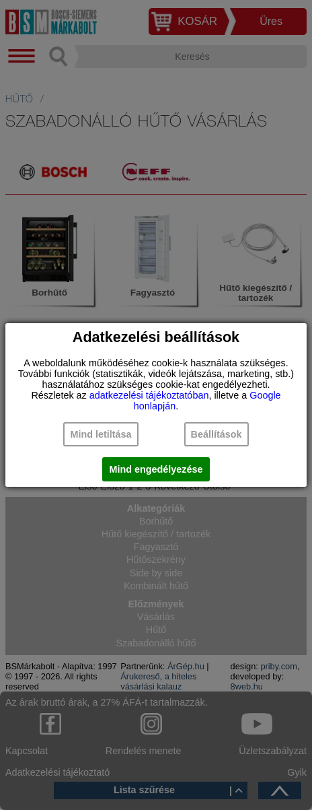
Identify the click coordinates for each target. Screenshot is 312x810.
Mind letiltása (100, 434)
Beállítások (216, 434)
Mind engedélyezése (155, 469)
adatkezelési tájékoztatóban (149, 395)
